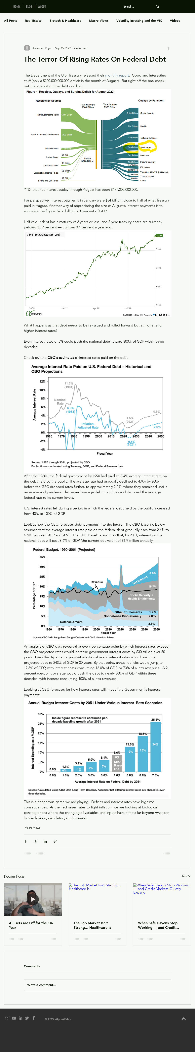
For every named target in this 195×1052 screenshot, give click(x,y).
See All (186, 876)
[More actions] (168, 48)
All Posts (10, 21)
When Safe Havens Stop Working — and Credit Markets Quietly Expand (158, 925)
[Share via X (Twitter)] (35, 841)
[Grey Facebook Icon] (33, 1018)
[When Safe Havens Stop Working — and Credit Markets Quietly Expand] (162, 899)
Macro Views (98, 21)
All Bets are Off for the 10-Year (31, 925)
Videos (175, 21)
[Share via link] (55, 841)
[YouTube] (14, 1018)
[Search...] (136, 6)
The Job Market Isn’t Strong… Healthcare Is (92, 925)
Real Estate (33, 21)
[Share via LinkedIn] (45, 841)
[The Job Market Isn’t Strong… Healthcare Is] (97, 899)
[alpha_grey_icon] (7, 1018)
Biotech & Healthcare (65, 21)
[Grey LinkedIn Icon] (20, 1018)
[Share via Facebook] (26, 841)
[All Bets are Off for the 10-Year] (33, 899)
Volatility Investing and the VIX (139, 21)
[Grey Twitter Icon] (27, 1018)
